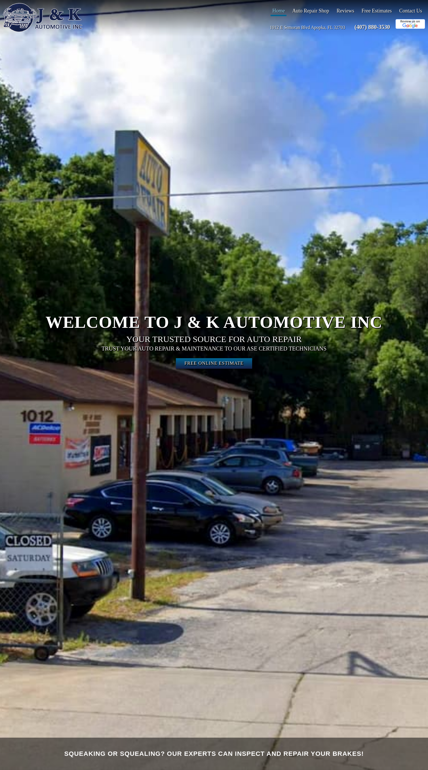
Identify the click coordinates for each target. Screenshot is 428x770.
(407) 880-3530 (372, 27)
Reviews (345, 11)
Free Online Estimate (214, 363)
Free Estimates (377, 11)
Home (278, 11)
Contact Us (410, 11)
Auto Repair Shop (310, 11)
